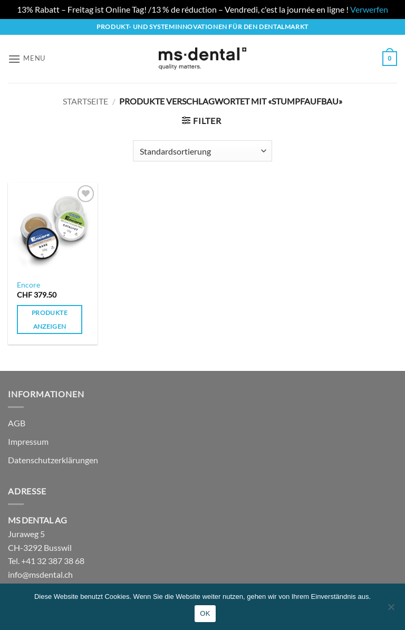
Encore (28, 284)
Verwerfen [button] (369, 9)
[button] (26, 59)
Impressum (28, 441)
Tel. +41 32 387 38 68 (46, 561)
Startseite (85, 101)
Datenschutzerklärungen (53, 460)
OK (205, 613)
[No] (390, 610)
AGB (16, 423)
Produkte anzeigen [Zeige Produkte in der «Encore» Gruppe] (50, 319)
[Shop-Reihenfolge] (202, 150)
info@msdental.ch (40, 574)
